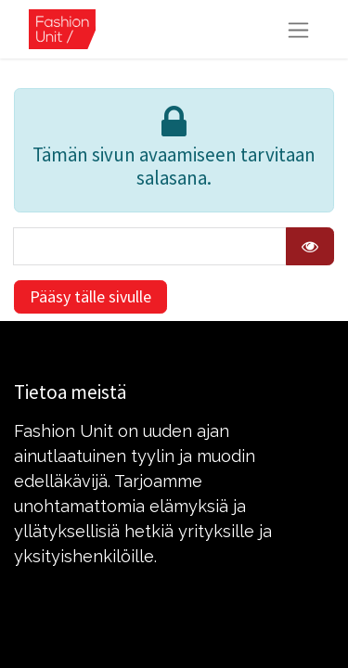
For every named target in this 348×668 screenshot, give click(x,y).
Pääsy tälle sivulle (90, 296)
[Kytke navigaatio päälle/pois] (298, 29)
